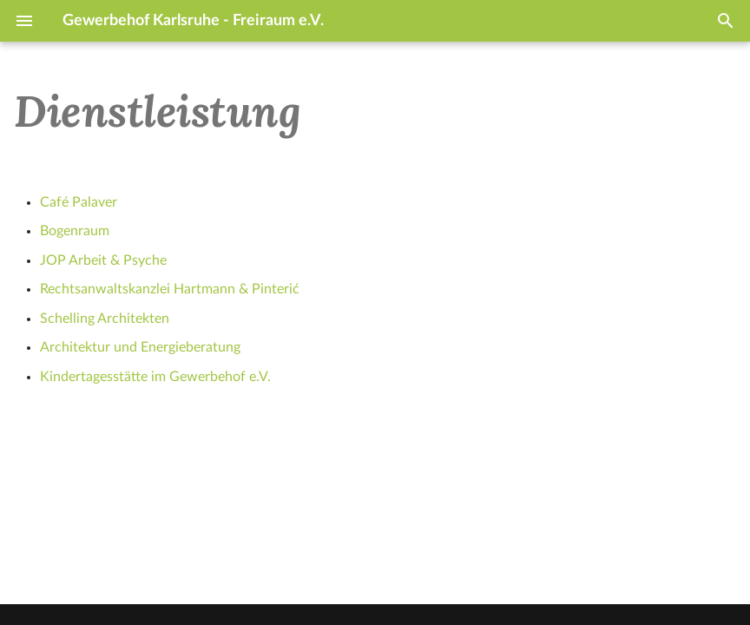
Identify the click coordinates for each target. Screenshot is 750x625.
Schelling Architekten (104, 319)
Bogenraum (74, 231)
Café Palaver (78, 202)
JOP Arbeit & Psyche (103, 260)
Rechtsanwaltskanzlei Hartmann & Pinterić (169, 289)
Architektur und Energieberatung (140, 347)
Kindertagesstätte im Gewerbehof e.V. (155, 377)
